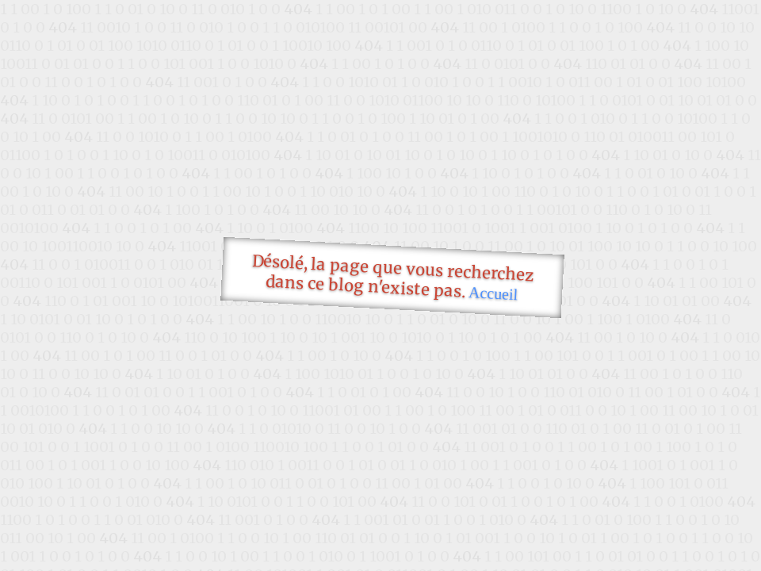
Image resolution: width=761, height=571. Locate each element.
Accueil (493, 293)
